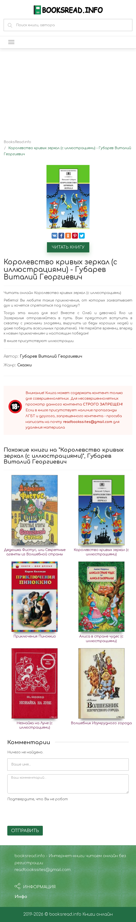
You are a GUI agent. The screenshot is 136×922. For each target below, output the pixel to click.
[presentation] (44, 812)
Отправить (25, 830)
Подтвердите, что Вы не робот (37, 799)
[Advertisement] (68, 90)
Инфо (21, 896)
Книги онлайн (97, 914)
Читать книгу (68, 247)
